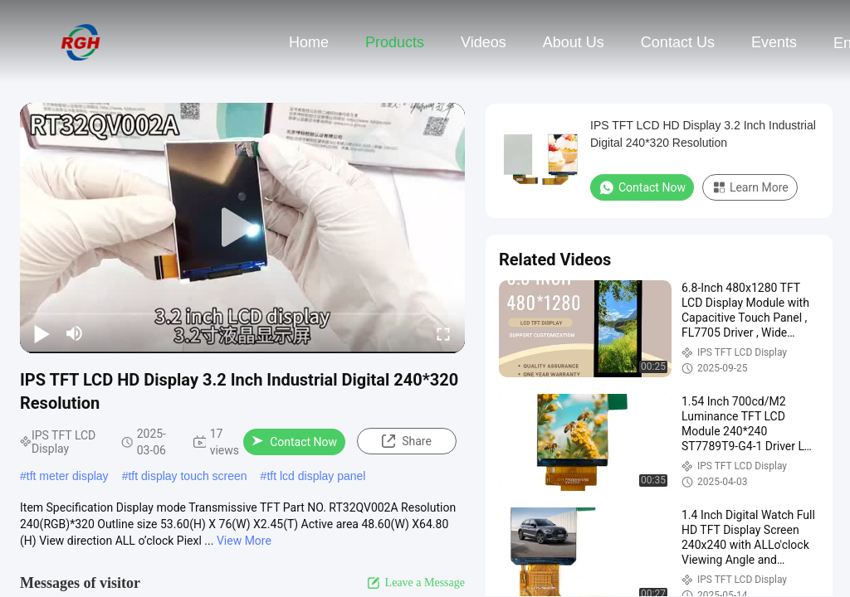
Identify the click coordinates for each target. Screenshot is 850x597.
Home (309, 42)
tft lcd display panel (315, 476)
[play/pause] (41, 333)
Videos (483, 42)
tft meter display (68, 476)
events (774, 42)
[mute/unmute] (74, 333)
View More (244, 540)
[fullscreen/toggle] (443, 333)
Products (394, 42)
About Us (573, 42)
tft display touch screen (187, 476)
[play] (242, 228)
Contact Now (294, 442)
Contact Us (678, 42)
